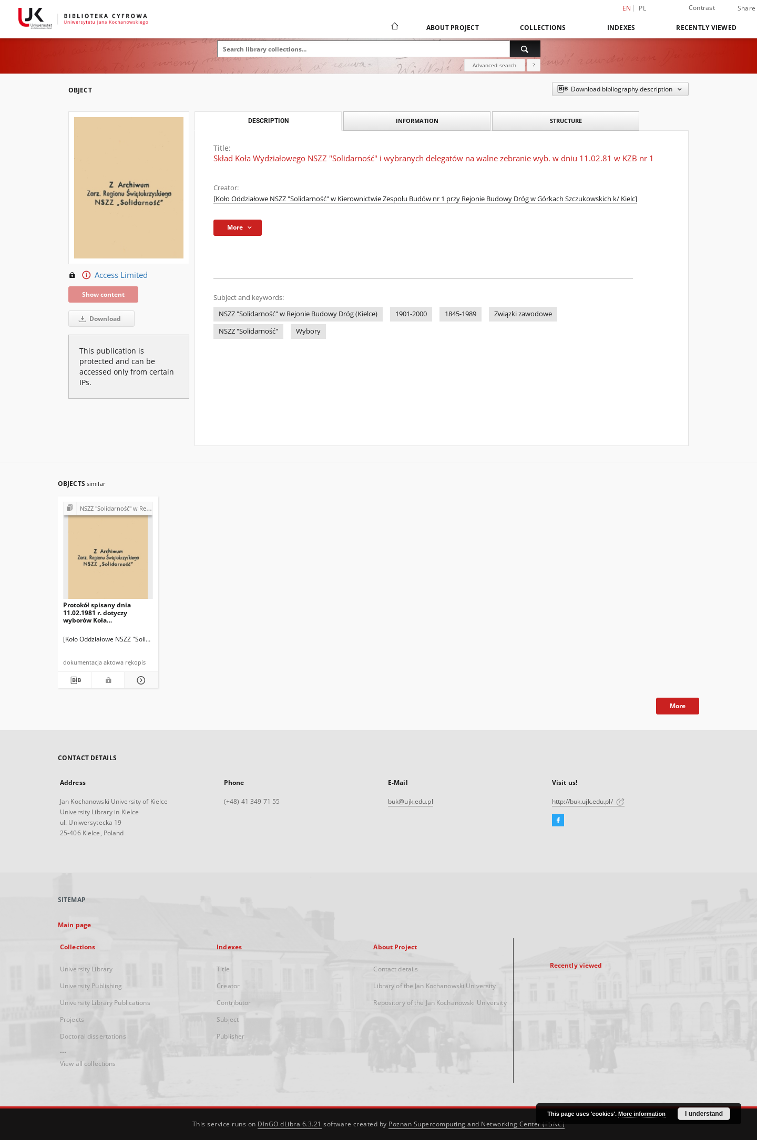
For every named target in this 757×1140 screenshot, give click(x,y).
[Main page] (394, 27)
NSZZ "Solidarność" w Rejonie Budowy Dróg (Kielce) (298, 313)
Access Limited (108, 275)
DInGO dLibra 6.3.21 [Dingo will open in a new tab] (290, 1124)
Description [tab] (268, 121)
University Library (86, 969)
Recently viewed (706, 27)
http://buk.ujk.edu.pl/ (588, 801)
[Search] (525, 48)
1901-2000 (411, 313)
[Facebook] (558, 820)
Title (223, 969)
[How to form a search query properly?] (533, 65)
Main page (74, 924)
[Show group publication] (108, 508)
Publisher (230, 1036)
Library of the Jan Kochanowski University (434, 985)
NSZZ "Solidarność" (248, 331)
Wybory (308, 331)
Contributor (234, 1002)
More (678, 705)
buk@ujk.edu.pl (410, 801)
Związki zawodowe (523, 313)
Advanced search (494, 65)
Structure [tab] (566, 121)
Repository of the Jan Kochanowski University (439, 1002)
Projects (72, 1019)
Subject (228, 1019)
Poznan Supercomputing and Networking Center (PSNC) (476, 1124)
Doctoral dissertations (93, 1036)
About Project (452, 27)
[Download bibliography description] (74, 680)
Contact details (395, 969)
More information (642, 1114)
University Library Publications (105, 1002)
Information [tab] (417, 121)
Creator (228, 985)
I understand (704, 1113)
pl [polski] (642, 8)
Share (746, 8)
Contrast (702, 7)
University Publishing (91, 985)
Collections (543, 27)
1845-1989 (460, 313)
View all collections (88, 1063)
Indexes (621, 27)
